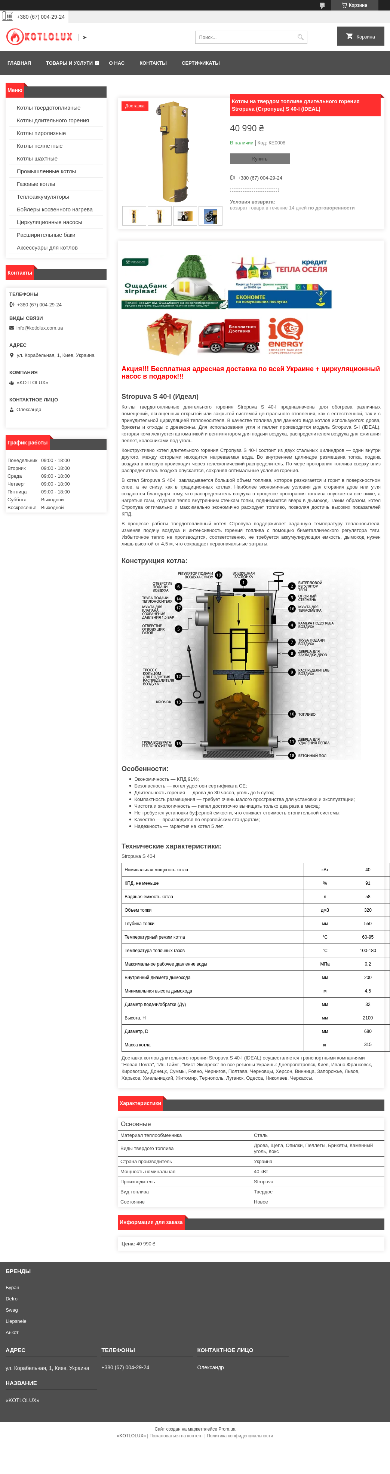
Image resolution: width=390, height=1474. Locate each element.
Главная (19, 63)
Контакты (153, 63)
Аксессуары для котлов (47, 247)
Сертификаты (201, 63)
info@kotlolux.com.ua (39, 328)
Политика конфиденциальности (240, 1435)
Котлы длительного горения (53, 120)
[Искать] (300, 37)
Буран (12, 1287)
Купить (259, 159)
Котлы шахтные (37, 158)
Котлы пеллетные (40, 146)
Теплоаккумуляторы (43, 196)
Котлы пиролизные (41, 133)
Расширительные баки (46, 235)
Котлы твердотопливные (48, 107)
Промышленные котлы (46, 171)
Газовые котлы (36, 184)
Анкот (12, 1332)
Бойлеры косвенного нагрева (55, 209)
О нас (117, 63)
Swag (12, 1310)
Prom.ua (226, 1429)
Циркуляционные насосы (49, 222)
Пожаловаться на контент (176, 1435)
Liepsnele (16, 1321)
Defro (12, 1299)
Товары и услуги (69, 63)
